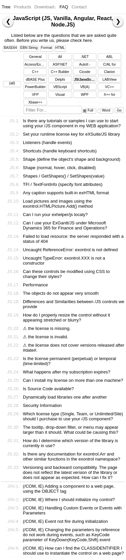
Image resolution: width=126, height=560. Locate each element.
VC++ (109, 87)
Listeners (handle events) (47, 142)
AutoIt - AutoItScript (85, 65)
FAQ (63, 6)
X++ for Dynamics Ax (109, 95)
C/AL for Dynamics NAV (109, 65)
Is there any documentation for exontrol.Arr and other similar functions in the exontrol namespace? (71, 456)
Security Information (42, 405)
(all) (12, 83)
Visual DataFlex (60, 95)
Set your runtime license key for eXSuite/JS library (71, 134)
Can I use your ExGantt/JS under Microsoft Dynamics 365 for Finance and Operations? (65, 225)
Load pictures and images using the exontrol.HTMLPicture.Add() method (58, 204)
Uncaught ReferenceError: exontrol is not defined (70, 249)
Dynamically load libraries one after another (65, 397)
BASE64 (10, 48)
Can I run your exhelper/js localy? (55, 214)
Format (46, 48)
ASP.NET (60, 64)
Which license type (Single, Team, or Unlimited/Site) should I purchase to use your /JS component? (73, 416)
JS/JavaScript (85, 79)
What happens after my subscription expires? (66, 371)
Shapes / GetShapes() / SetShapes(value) (63, 176)
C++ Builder (60, 72)
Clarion (109, 72)
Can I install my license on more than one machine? (73, 380)
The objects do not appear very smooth (60, 293)
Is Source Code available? (48, 388)
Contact (79, 6)
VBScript (60, 87)
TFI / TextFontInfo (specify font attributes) (62, 184)
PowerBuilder (35, 87)
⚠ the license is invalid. (45, 336)
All (60, 57)
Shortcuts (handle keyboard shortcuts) (60, 150)
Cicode (84, 72)
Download (45, 6)
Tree (6, 6)
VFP (35, 94)
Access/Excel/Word (36, 64)
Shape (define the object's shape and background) (71, 159)
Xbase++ (35, 102)
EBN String (28, 48)
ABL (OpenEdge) (109, 57)
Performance (35, 284)
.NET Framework (84, 57)
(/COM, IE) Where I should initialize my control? (69, 499)
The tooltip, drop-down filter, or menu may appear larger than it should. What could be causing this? (70, 430)
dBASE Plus (35, 79)
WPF (85, 94)
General (35, 57)
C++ (35, 72)
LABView (109, 79)
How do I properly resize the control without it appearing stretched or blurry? (66, 317)
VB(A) (84, 87)
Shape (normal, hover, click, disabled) (59, 167)
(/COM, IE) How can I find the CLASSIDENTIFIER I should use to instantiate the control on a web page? (73, 551)
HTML (60, 48)
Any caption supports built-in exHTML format (66, 192)
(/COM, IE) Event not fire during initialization (65, 521)
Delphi (60, 79)
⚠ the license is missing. (47, 328)
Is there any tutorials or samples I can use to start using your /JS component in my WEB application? (72, 123)
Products (22, 6)
